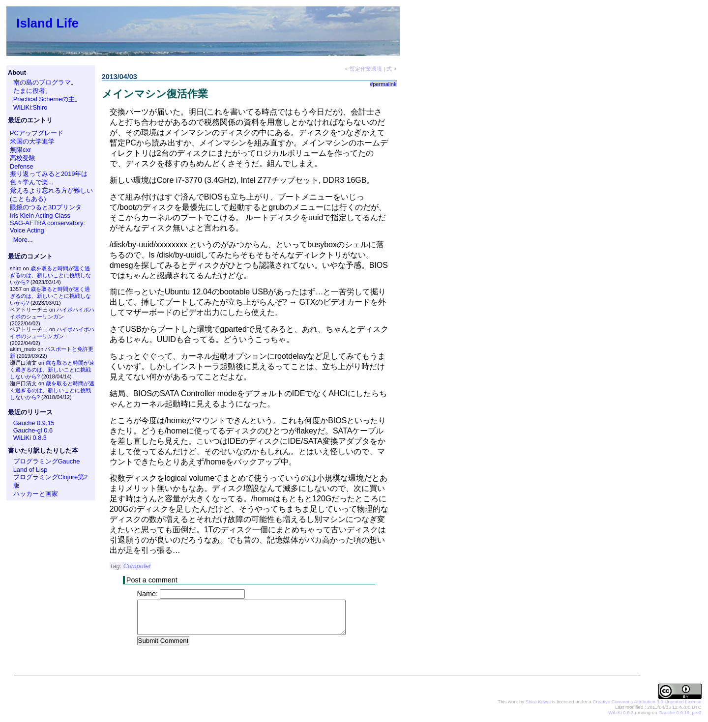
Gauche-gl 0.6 (33, 430)
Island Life (47, 23)
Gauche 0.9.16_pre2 (679, 713)
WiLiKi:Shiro (30, 107)
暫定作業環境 (366, 69)
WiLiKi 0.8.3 (30, 437)
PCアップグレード (36, 133)
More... (23, 239)
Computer (137, 566)
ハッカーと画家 (35, 493)
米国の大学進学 (32, 141)
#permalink (383, 84)
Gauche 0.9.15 (34, 423)
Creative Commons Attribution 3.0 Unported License (646, 702)
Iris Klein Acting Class (40, 215)
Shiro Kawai (538, 702)
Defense (21, 166)
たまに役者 (29, 90)
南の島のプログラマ (42, 82)
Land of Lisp (30, 469)
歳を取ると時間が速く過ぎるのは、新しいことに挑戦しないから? (50, 275)
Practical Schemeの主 (44, 99)
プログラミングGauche (46, 461)
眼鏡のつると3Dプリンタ (46, 207)
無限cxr (20, 149)
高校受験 (22, 158)
